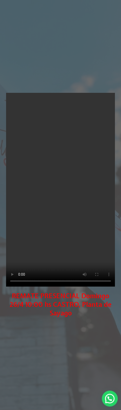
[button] (110, 400)
